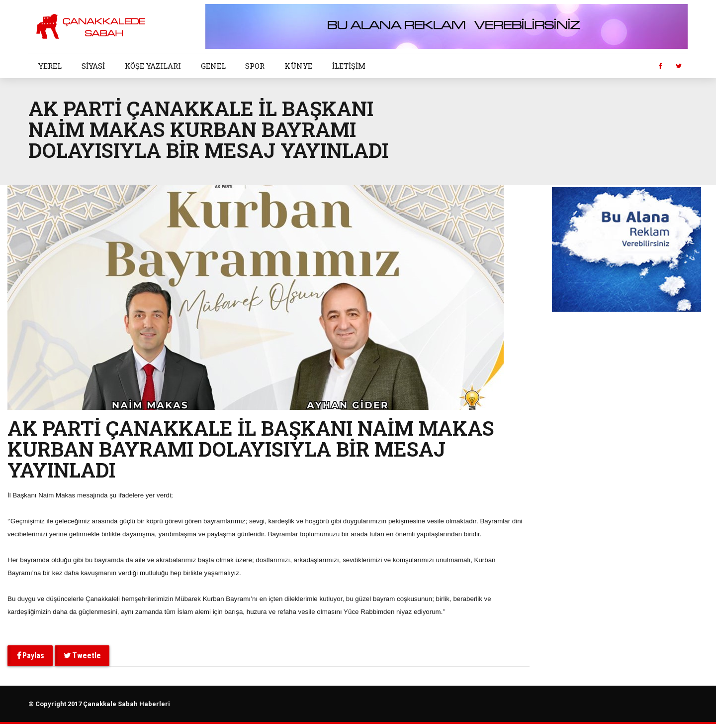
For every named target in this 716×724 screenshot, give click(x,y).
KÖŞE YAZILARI (153, 66)
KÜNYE (298, 66)
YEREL (50, 66)
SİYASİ (93, 66)
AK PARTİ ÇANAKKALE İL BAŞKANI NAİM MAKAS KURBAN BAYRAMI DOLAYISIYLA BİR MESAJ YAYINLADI (250, 449)
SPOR (255, 66)
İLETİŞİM (348, 66)
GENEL (213, 66)
